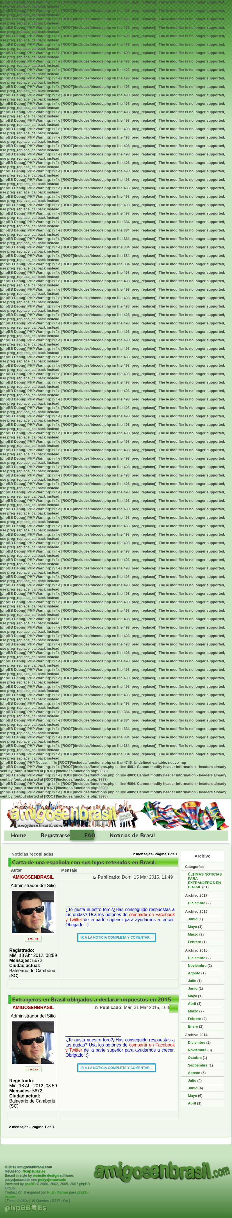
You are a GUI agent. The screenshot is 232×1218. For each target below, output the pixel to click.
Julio (192, 981)
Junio (192, 919)
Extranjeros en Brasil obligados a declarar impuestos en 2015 (91, 999)
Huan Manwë (57, 1192)
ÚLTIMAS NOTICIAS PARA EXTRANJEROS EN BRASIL (205, 880)
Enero (193, 1026)
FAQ (89, 835)
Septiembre (198, 1065)
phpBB (30, 1184)
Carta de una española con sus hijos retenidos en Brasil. (84, 862)
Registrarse (55, 835)
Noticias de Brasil (132, 835)
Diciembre (196, 903)
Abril (192, 1003)
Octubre (195, 1058)
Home (18, 835)
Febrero (194, 942)
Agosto (194, 973)
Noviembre (197, 965)
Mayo (192, 927)
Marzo (193, 934)
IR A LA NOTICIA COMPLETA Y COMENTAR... (117, 937)
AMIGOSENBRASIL (33, 877)
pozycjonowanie (52, 1179)
